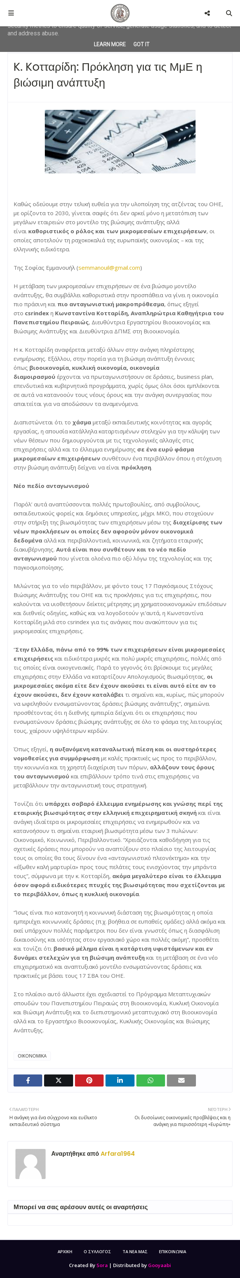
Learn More (110, 44)
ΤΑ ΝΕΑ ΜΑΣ (135, 1251)
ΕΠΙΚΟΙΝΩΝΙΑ (172, 1251)
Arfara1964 (117, 1153)
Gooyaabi (159, 1265)
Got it (141, 44)
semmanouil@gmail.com (109, 267)
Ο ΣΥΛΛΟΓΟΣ (97, 1251)
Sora (102, 1265)
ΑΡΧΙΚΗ (65, 1251)
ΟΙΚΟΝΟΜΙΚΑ (32, 1056)
